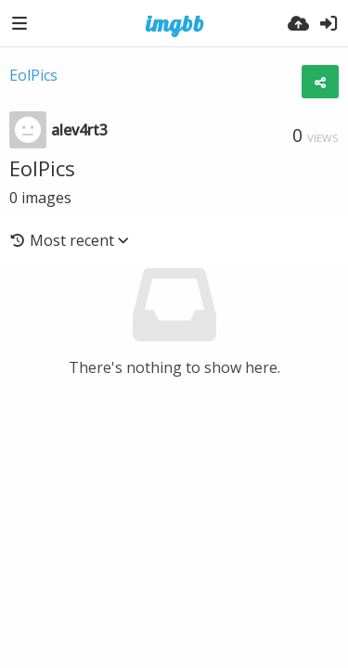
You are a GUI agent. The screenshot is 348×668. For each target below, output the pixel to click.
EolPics (33, 75)
